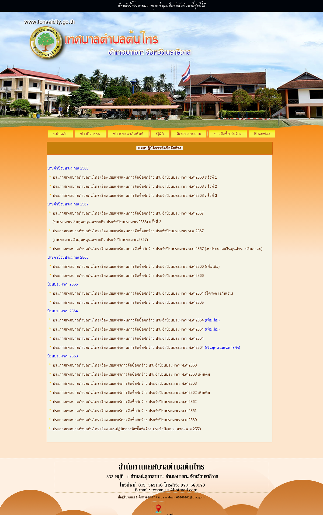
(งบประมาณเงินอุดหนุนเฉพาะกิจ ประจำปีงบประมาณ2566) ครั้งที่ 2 (104, 222)
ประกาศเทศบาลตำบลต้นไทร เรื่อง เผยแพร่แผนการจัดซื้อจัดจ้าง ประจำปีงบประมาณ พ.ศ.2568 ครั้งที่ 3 (135, 196)
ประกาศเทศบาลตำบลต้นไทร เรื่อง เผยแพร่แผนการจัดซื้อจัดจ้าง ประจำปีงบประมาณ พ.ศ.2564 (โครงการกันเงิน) (143, 293)
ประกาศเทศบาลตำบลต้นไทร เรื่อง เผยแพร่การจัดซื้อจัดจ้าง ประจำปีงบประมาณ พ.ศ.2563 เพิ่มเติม (131, 374)
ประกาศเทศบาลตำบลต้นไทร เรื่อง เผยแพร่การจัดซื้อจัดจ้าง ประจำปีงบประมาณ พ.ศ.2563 (125, 365)
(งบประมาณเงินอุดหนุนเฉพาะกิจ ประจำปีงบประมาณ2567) (97, 240)
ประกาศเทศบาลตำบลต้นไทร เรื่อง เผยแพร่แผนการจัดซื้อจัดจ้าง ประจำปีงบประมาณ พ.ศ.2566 (129, 276)
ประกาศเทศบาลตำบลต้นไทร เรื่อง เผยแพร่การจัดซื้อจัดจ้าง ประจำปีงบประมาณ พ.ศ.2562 (125, 402)
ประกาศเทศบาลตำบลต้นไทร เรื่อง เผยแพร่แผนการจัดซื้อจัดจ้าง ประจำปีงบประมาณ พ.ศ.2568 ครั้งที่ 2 (135, 186)
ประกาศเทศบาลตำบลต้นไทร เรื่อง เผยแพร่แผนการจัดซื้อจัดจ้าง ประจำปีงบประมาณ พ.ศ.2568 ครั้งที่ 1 (135, 177)
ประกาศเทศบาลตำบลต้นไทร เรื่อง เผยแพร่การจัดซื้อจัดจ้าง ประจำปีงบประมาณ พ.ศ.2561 (125, 411)
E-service (262, 134)
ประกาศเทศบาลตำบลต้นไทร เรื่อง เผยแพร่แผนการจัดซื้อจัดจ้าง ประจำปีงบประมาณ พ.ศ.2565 (129, 302)
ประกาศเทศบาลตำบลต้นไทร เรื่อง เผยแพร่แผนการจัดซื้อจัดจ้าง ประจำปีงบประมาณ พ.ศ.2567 (128, 213)
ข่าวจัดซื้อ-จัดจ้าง (228, 134)
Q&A (160, 134)
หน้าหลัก (60, 134)
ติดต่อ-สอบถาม (189, 134)
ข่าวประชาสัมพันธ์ (128, 134)
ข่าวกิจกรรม (90, 134)
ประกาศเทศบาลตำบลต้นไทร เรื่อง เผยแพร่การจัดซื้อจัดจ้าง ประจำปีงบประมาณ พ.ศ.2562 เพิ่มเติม (131, 393)
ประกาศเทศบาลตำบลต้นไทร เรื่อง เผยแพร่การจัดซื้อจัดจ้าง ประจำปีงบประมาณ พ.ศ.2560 (125, 420)
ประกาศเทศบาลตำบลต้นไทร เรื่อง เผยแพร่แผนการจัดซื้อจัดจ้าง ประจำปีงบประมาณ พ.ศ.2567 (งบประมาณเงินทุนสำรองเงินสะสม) (158, 249)
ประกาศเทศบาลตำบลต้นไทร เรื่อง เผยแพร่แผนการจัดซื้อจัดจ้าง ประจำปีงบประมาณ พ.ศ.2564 (129, 320)
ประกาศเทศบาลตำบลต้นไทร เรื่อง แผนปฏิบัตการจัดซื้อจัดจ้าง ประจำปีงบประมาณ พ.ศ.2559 (125, 429)
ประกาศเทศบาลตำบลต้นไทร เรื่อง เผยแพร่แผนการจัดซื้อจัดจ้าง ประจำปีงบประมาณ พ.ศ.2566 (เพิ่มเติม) (136, 266)
